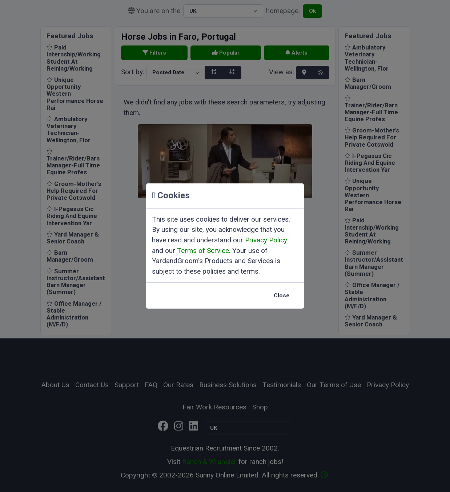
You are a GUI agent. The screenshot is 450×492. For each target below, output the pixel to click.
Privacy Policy (266, 240)
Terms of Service (203, 250)
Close (281, 295)
